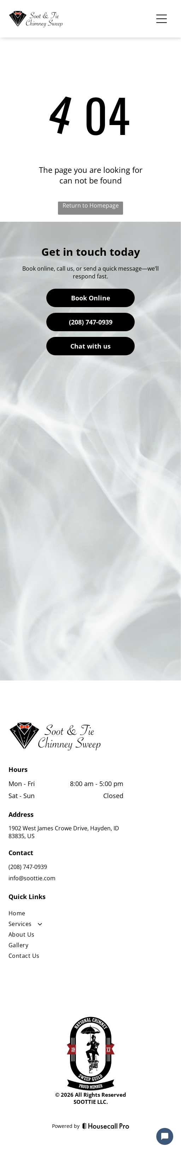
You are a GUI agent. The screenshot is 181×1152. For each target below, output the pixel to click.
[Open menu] (161, 18)
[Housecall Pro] (105, 1125)
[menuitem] (65, 914)
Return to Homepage (91, 205)
